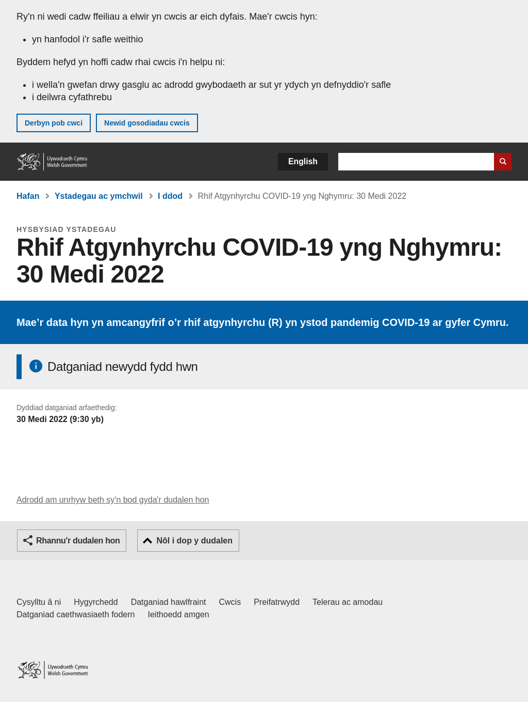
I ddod (170, 196)
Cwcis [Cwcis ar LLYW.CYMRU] (230, 602)
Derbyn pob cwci (53, 123)
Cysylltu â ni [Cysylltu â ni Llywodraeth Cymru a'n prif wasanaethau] (38, 602)
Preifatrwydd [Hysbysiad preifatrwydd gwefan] (277, 602)
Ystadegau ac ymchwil (99, 196)
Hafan (27, 196)
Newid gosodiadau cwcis (147, 123)
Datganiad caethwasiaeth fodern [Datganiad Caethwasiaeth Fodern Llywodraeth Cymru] (75, 614)
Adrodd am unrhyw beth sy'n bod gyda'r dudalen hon (112, 499)
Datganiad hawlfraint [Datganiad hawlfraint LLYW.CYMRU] (168, 602)
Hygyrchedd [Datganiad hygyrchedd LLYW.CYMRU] (96, 602)
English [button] (303, 161)
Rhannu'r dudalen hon (78, 540)
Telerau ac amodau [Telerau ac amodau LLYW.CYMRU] (347, 602)
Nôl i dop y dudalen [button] (194, 540)
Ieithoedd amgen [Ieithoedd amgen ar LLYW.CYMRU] (178, 614)
